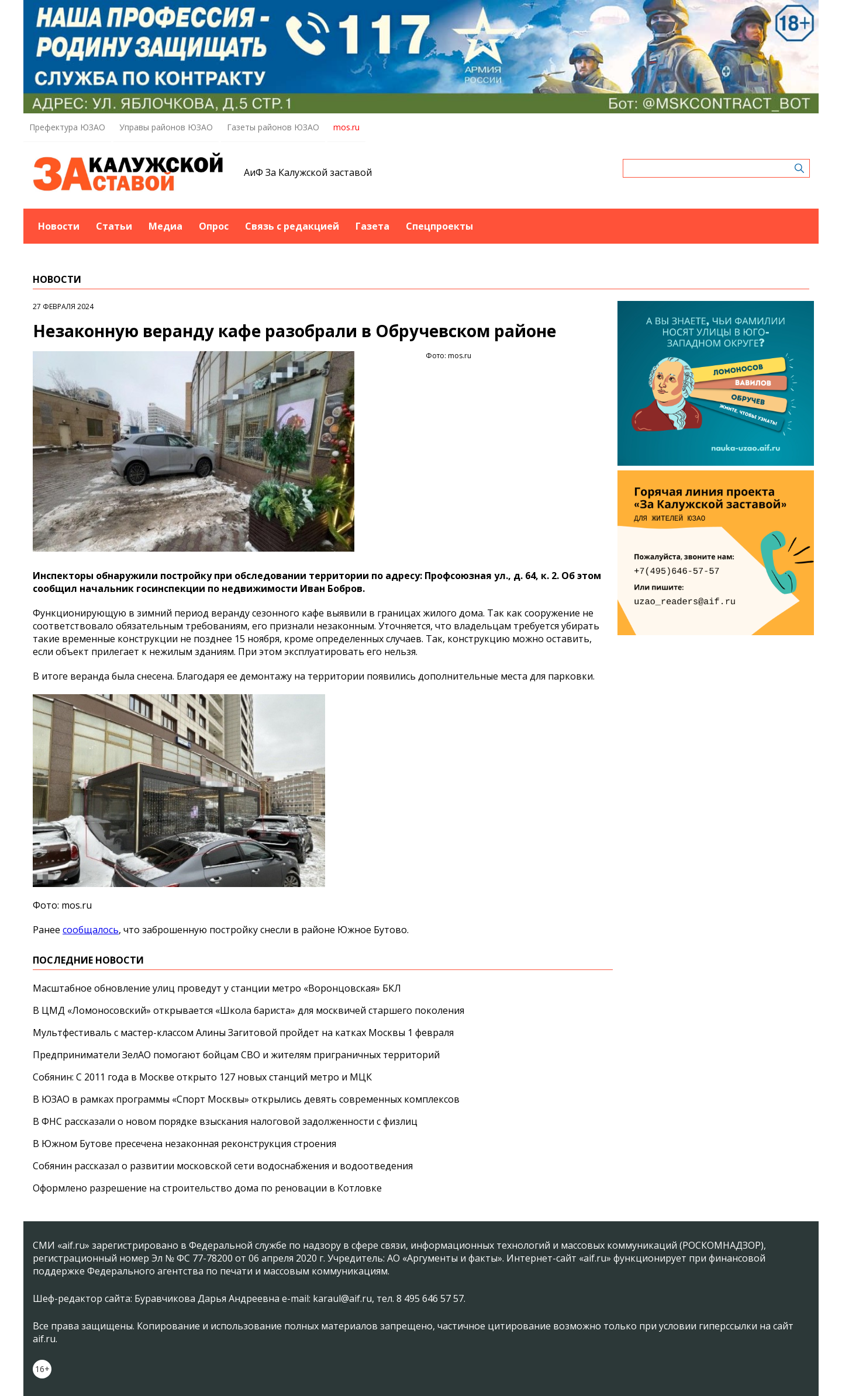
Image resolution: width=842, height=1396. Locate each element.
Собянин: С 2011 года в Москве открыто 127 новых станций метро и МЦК (202, 1077)
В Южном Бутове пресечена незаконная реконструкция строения (184, 1143)
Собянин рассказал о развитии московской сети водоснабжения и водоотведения (223, 1165)
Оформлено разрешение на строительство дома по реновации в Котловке (207, 1188)
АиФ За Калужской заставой (308, 172)
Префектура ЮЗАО (67, 127)
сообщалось (91, 929)
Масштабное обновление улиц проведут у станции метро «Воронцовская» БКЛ (217, 988)
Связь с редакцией (292, 226)
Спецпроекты (439, 226)
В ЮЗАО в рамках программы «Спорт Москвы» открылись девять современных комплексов (246, 1099)
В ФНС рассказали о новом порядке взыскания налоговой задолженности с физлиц (225, 1121)
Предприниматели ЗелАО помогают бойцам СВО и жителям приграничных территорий (236, 1054)
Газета (372, 226)
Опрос (214, 226)
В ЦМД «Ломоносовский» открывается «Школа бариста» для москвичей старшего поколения (248, 1010)
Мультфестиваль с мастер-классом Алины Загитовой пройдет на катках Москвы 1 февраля (243, 1032)
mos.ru (346, 127)
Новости (59, 226)
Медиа (165, 226)
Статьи (114, 226)
